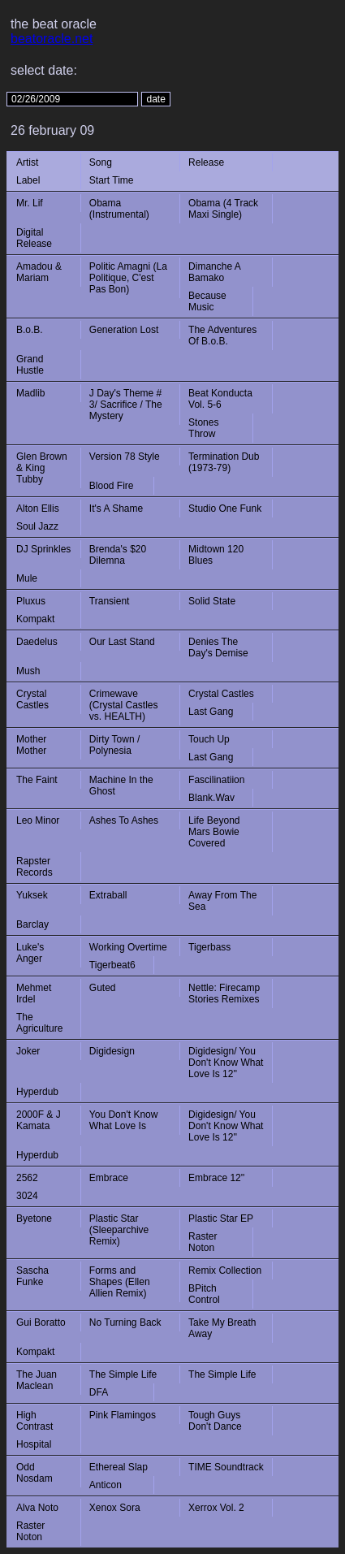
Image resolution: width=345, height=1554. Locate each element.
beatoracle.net (52, 38)
